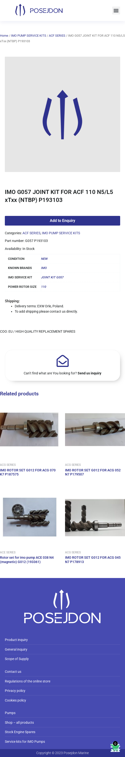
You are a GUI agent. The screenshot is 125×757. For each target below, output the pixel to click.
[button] (116, 10)
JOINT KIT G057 (52, 277)
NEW (44, 259)
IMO (44, 268)
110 (43, 287)
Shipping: (12, 301)
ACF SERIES (57, 35)
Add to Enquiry (62, 220)
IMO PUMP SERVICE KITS (28, 35)
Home (4, 35)
